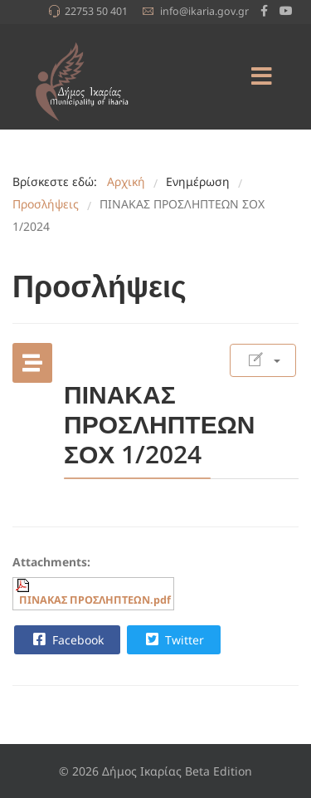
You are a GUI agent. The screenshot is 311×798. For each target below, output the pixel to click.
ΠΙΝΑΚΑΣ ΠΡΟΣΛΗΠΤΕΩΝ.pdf (95, 600)
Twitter (173, 639)
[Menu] (261, 77)
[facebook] (264, 10)
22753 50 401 (96, 11)
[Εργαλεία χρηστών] (263, 360)
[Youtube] (286, 10)
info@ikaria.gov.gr (204, 11)
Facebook (66, 639)
